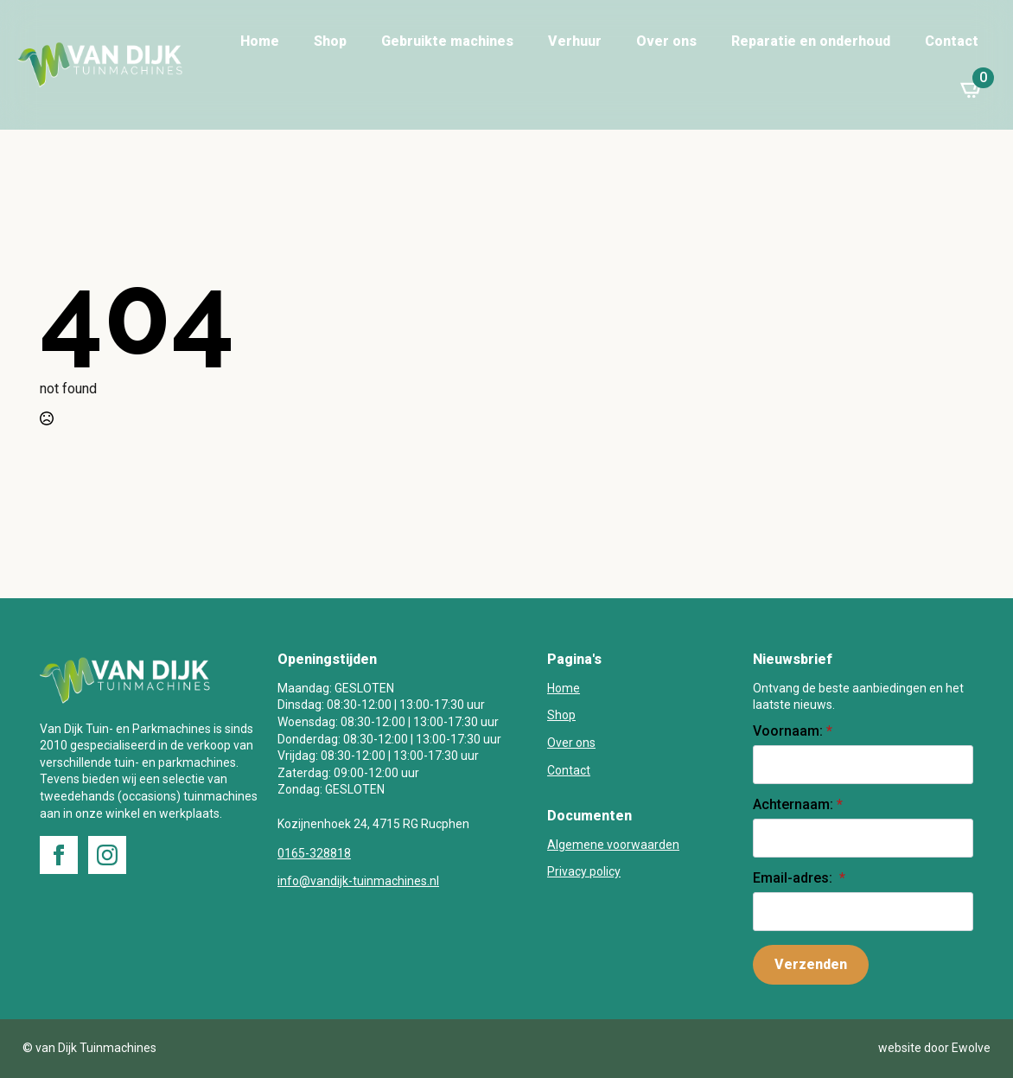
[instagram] (107, 855)
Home (259, 41)
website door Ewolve (934, 1048)
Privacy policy (584, 871)
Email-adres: (799, 878)
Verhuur (575, 41)
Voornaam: (792, 731)
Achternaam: (798, 805)
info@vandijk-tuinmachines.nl (358, 881)
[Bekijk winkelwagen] (972, 89)
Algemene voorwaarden (613, 845)
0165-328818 (314, 853)
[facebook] (59, 855)
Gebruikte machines (447, 41)
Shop (330, 41)
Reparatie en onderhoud (810, 41)
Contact (951, 41)
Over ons (666, 41)
